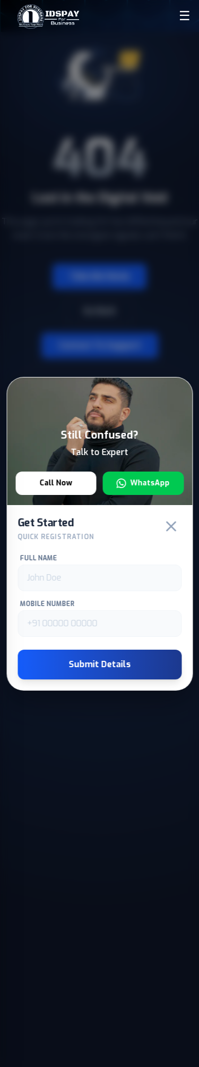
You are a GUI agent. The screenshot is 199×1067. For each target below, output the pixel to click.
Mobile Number (47, 604)
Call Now (55, 483)
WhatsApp (143, 483)
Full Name (38, 558)
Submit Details (99, 664)
